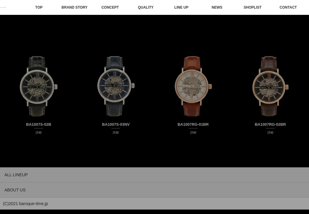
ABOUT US (15, 190)
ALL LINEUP (16, 174)
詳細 (39, 132)
